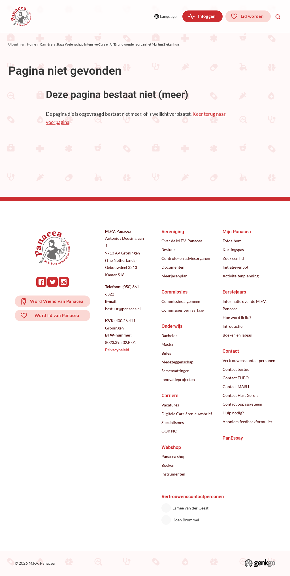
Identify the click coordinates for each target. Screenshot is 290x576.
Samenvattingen (175, 370)
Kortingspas (233, 249)
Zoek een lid (233, 258)
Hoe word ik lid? (237, 317)
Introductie (232, 326)
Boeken (167, 465)
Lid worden (252, 16)
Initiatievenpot (235, 267)
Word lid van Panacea (57, 315)
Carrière (46, 44)
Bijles (166, 353)
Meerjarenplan (174, 275)
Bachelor (169, 335)
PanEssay (233, 438)
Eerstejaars (234, 292)
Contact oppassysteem (242, 404)
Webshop (171, 447)
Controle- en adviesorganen (185, 258)
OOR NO (169, 431)
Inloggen (207, 16)
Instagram (64, 282)
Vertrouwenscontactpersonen (249, 360)
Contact (231, 351)
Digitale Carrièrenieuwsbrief (186, 413)
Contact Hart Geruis (240, 395)
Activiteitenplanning (241, 275)
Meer (136, 16)
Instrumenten (173, 474)
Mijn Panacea (237, 231)
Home (31, 44)
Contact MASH (236, 386)
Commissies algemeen (180, 301)
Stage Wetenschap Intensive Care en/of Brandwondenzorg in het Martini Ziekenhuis (118, 44)
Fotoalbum (232, 240)
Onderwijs (171, 326)
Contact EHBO (236, 377)
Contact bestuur (237, 369)
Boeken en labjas (237, 335)
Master (167, 344)
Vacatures (170, 404)
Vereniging (58, 16)
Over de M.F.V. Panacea (181, 240)
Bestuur (168, 249)
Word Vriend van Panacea (56, 301)
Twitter (52, 282)
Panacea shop (173, 456)
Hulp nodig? (233, 412)
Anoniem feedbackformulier (247, 421)
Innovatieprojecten (178, 379)
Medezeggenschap (177, 361)
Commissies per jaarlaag (182, 310)
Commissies (96, 16)
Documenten (172, 267)
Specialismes (172, 422)
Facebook (41, 282)
